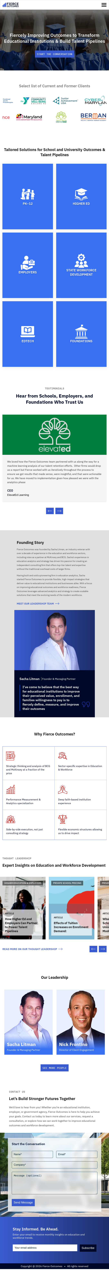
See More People (55, 1069)
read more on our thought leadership (32, 951)
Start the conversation (54, 54)
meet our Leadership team (38, 603)
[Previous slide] (50, 511)
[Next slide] (59, 511)
